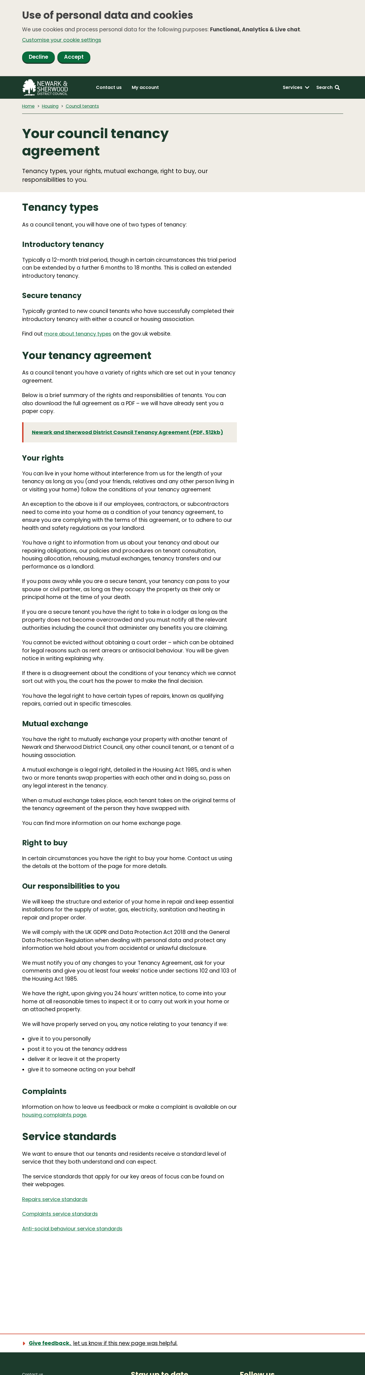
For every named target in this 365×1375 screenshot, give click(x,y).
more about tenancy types (80, 334)
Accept (74, 58)
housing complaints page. (56, 1124)
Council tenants (84, 107)
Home (28, 107)
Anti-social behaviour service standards (75, 1238)
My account (145, 88)
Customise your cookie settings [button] (63, 40)
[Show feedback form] (103, 1343)
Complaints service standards (62, 1223)
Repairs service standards (56, 1209)
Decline (38, 58)
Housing (51, 107)
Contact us (109, 88)
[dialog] (182, 38)
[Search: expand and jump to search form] (328, 88)
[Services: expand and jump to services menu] (296, 88)
